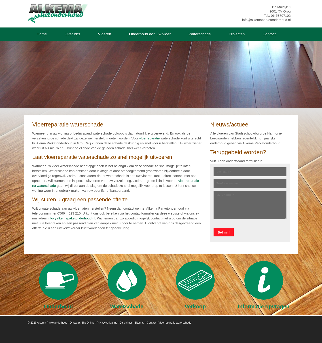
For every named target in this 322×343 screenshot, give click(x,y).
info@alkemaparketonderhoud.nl (266, 20)
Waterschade (127, 285)
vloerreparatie (149, 138)
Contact (151, 322)
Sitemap (139, 322)
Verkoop (195, 285)
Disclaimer (126, 322)
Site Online (88, 322)
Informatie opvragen (264, 285)
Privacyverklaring (107, 322)
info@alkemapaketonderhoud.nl (71, 218)
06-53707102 (281, 15)
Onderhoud (58, 285)
